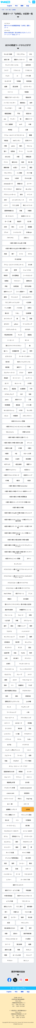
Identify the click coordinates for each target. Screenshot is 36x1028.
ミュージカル (27, 270)
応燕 (5, 227)
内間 (18, 157)
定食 (15, 653)
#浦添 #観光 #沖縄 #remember (18, 486)
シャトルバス (17, 232)
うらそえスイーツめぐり (11, 831)
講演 (17, 847)
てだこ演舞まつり (10, 815)
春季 (31, 626)
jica (24, 351)
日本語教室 (15, 275)
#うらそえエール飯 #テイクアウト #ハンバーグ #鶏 (18, 570)
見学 (30, 928)
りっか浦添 (7, 308)
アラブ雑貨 (28, 761)
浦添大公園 (8, 950)
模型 (31, 167)
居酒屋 (30, 227)
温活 (6, 696)
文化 (30, 54)
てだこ (29, 108)
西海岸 (6, 378)
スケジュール (28, 620)
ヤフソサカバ (8, 189)
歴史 (12, 626)
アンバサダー (8, 108)
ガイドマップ (8, 319)
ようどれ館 (9, 901)
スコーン (29, 777)
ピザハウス (8, 356)
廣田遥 (18, 405)
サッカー (13, 119)
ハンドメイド (26, 631)
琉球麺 (30, 723)
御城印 (6, 275)
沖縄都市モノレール (25, 610)
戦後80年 (28, 97)
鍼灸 (16, 696)
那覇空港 (28, 157)
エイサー (13, 917)
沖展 (20, 211)
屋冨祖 (14, 389)
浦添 (16, 842)
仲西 (6, 869)
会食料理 (6, 653)
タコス (20, 647)
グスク (21, 373)
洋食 (29, 728)
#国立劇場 (18, 464)
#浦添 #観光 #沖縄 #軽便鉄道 (18, 497)
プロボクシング (27, 842)
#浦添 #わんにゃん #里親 (12, 558)
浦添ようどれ (8, 906)
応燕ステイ (28, 140)
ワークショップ (11, 712)
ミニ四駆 (19, 173)
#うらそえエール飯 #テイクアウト (18, 583)
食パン (6, 351)
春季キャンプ (8, 292)
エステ (15, 680)
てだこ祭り (19, 906)
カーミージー (17, 378)
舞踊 (30, 135)
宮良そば (18, 189)
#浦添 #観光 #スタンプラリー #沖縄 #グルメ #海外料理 (18, 520)
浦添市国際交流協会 (10, 691)
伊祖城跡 (28, 890)
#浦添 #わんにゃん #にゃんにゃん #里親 (18, 426)
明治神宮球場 (8, 335)
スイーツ (7, 944)
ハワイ (6, 205)
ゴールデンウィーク (18, 200)
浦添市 (30, 373)
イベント (29, 194)
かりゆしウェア (9, 394)
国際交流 (29, 281)
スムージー (7, 777)
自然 (31, 103)
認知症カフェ (16, 836)
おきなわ (27, 329)
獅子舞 (28, 826)
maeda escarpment (26, 788)
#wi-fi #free (7, 593)
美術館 (7, 367)
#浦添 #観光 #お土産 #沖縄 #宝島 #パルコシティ (18, 513)
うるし (17, 313)
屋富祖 (30, 335)
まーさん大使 (17, 955)
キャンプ (29, 955)
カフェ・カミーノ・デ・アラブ (18, 766)
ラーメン (20, 755)
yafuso (16, 324)
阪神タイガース (25, 216)
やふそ (20, 335)
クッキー (29, 772)
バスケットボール (11, 329)
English (9, 6)
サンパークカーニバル (11, 65)
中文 (16, 6)
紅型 (8, 923)
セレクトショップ (9, 637)
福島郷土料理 (11, 782)
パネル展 (28, 76)
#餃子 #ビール (19, 593)
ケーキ (18, 874)
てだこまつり (28, 874)
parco (13, 146)
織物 (5, 297)
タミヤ (23, 167)
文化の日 (7, 157)
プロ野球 (27, 939)
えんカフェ (7, 842)
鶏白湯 (20, 728)
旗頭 (5, 917)
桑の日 (7, 313)
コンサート (28, 378)
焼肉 (21, 194)
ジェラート (8, 755)
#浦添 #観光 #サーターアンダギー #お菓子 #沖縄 (18, 527)
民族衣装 (28, 696)
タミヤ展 (29, 173)
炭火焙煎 (28, 858)
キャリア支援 (10, 853)
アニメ (30, 593)
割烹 (30, 653)
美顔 (5, 680)
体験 (6, 933)
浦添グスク (18, 400)
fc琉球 (17, 178)
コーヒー (21, 863)
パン (17, 820)
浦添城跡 (29, 906)
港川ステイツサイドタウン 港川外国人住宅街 (18, 604)
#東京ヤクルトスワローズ (11, 475)
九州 (21, 394)
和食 (6, 761)
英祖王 (7, 459)
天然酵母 (28, 820)
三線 (29, 400)
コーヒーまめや (27, 831)
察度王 (10, 599)
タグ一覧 (8, 9)
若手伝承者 (28, 286)
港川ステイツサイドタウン (13, 346)
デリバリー (28, 658)
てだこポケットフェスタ (12, 302)
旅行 (5, 200)
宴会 (29, 647)
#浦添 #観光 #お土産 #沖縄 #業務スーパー (18, 248)
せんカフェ (8, 674)
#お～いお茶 (27, 453)
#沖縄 (20, 448)
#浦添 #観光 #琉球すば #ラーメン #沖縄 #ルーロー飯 (18, 533)
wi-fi (20, 124)
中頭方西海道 (8, 896)
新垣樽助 (28, 459)
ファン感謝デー (20, 292)
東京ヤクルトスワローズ (24, 896)
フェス (7, 76)
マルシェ (29, 146)
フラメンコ (16, 70)
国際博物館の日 (9, 211)
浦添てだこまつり (18, 885)
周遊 (30, 60)
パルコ (6, 416)
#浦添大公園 (8, 448)
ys (30, 367)
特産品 (6, 140)
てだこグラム (21, 54)
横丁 (13, 254)
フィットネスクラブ (25, 669)
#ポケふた (7, 464)
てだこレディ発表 (26, 815)
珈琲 (13, 863)
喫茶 (31, 351)
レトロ (21, 227)
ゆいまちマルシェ (9, 410)
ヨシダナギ (7, 81)
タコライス (8, 647)
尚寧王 (30, 308)
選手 (5, 626)
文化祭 (30, 265)
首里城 (13, 151)
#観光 (29, 448)
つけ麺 (17, 734)
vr (17, 76)
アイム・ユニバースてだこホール (14, 265)
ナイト (21, 254)
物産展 (27, 92)
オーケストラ (9, 216)
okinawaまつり (8, 184)
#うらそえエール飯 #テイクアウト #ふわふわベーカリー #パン (18, 576)
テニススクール (9, 669)
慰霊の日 (28, 113)
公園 (26, 130)
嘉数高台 (22, 103)
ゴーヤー (29, 184)
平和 (18, 113)
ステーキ (26, 804)
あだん (6, 389)
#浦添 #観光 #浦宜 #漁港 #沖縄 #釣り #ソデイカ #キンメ (18, 552)
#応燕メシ (27, 470)
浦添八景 (6, 60)
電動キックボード (19, 60)
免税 (22, 162)
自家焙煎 (28, 65)
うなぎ (30, 685)
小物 (28, 712)
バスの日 (19, 308)
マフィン (18, 777)
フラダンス (28, 70)
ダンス (27, 340)
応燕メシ (26, 238)
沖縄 (5, 146)
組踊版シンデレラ (11, 809)
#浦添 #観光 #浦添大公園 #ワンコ (18, 437)
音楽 (5, 685)
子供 (31, 389)
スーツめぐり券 (25, 879)
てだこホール (26, 901)
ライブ (6, 70)
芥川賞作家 (18, 259)
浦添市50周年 (9, 610)
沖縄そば (16, 912)
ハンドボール (8, 874)
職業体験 (6, 167)
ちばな (23, 653)
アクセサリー (28, 734)
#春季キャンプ (27, 475)
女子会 (9, 745)
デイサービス (28, 836)
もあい (29, 739)
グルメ (6, 232)
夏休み (15, 933)
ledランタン (16, 140)
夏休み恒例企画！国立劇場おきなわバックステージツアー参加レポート (17, 33)
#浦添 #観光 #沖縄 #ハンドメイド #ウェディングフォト (18, 545)
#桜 (16, 453)
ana (5, 119)
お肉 (6, 658)
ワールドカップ (27, 324)
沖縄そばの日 (26, 432)
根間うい (29, 464)
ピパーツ (7, 723)
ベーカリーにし (11, 826)
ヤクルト (9, 960)
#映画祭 (15, 416)
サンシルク (14, 297)
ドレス (9, 707)
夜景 (30, 755)
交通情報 (22, 389)
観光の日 (14, 162)
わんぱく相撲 (8, 54)
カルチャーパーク (9, 373)
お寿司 (8, 664)
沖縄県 (30, 211)
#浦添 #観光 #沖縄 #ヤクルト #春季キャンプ (18, 491)
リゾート (10, 92)
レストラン (7, 734)
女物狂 (14, 9)
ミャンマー (7, 847)
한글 (27, 6)
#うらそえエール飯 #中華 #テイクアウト (18, 588)
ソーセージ (10, 340)
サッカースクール (24, 664)
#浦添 (29, 480)
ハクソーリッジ (8, 799)
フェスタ (29, 151)
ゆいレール (18, 383)
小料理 (29, 383)
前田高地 (26, 793)
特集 (18, 950)
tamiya (7, 178)
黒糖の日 (20, 184)
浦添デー (19, 367)
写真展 (19, 81)
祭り (6, 912)
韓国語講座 (8, 113)
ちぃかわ (29, 410)
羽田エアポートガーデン (12, 97)
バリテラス (25, 745)
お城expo (29, 232)
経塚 (15, 270)
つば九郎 (7, 620)
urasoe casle (10, 793)
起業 (24, 847)
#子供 (20, 410)
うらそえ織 (28, 912)
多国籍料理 (15, 351)
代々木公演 (28, 178)
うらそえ (9, 631)
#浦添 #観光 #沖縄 (18, 507)
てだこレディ (25, 923)
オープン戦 (8, 221)
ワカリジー (17, 281)
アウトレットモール (10, 194)
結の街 (8, 362)
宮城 (16, 869)
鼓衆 (22, 917)
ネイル (19, 739)
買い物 (30, 162)
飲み (13, 227)
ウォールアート (9, 718)
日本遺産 (26, 599)
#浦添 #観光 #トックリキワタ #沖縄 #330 (18, 502)
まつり (7, 383)
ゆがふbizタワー (27, 297)
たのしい (28, 950)
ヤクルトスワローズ (11, 939)
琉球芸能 (29, 81)
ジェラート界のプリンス (12, 750)
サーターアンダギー (25, 356)
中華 (30, 124)
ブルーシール (8, 615)
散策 (5, 955)
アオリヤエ (10, 238)
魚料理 (17, 642)
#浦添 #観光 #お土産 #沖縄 (18, 243)
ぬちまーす (18, 723)
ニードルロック (27, 275)
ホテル (30, 254)
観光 (20, 146)
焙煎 (5, 863)
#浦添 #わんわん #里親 (18, 421)
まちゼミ (6, 324)
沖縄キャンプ (21, 626)
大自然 (17, 459)
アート (21, 151)
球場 (30, 615)
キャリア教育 (26, 853)
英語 (5, 254)
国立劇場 (15, 86)
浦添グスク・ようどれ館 (12, 890)
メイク (30, 674)
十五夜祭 (28, 302)
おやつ (29, 558)
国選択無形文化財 (9, 772)
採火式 (7, 820)
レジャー (8, 879)
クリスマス (8, 728)
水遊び (15, 167)
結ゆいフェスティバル (23, 362)
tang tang (29, 799)
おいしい (26, 960)
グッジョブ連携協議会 (11, 858)
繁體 (22, 6)
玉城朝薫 (28, 313)
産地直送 (7, 642)
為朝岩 (6, 281)
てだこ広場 (15, 205)
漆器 (30, 319)
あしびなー (29, 189)
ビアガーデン (28, 86)
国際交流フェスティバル (12, 701)
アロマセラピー (26, 691)
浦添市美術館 (27, 933)
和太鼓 (30, 917)
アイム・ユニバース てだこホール (14, 135)
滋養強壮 (21, 685)
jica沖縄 (28, 701)
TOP (3, 9)
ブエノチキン (8, 173)
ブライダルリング (26, 718)
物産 (30, 394)
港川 (5, 151)
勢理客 (21, 772)
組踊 (5, 86)
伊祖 (6, 286)
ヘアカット (8, 739)
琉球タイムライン (11, 470)
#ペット (29, 443)
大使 (20, 108)
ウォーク (20, 615)
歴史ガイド (29, 119)
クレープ (19, 674)
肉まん (20, 799)
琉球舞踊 (7, 405)
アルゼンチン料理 (9, 788)
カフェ (6, 836)
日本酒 (27, 782)
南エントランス (27, 205)
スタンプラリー (27, 416)
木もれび (16, 761)
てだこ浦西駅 (9, 124)
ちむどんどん (10, 432)
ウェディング (25, 707)
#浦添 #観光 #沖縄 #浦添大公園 (13, 443)
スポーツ (28, 869)
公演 (6, 270)
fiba (23, 319)
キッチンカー (18, 564)
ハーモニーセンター (10, 103)
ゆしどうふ (28, 642)
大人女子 (22, 637)
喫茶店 (10, 130)
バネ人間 (28, 405)
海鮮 (30, 637)
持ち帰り (16, 658)
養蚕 (31, 292)
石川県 (29, 221)
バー (12, 685)
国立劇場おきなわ (9, 928)
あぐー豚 (9, 804)
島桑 (22, 928)
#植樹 (6, 453)
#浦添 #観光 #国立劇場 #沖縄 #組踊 (18, 540)
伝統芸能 (16, 286)
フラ (30, 200)
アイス (6, 162)
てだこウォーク (27, 680)
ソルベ (29, 750)
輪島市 (19, 221)
